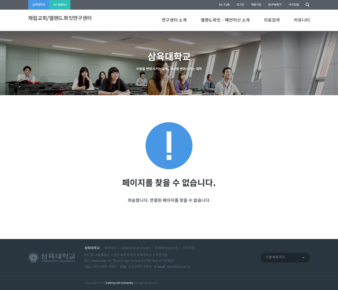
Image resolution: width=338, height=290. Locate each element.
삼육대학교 (38, 4)
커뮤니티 (302, 20)
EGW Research (166, 248)
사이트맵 (293, 4)
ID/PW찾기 (275, 4)
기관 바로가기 (275, 257)
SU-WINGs (60, 4)
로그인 (240, 4)
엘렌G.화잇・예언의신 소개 (225, 20)
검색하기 (306, 5)
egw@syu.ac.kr (178, 267)
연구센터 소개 (174, 20)
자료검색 (272, 20)
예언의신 (110, 248)
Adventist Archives (135, 248)
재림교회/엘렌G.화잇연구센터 (60, 18)
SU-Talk (224, 4)
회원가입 (256, 4)
